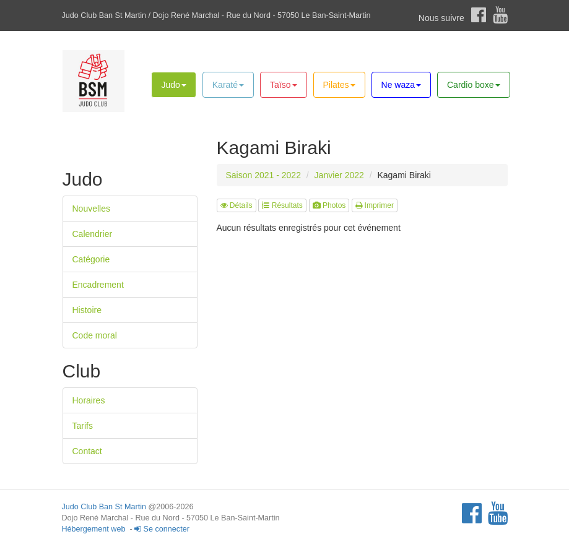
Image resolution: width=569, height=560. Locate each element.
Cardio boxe (473, 85)
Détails (236, 205)
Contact (87, 451)
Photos (329, 205)
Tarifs (82, 426)
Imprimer (374, 205)
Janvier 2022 (339, 175)
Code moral (94, 335)
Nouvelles (91, 208)
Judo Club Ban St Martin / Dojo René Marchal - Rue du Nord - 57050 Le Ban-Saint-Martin (216, 15)
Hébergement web (94, 529)
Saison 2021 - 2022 (263, 175)
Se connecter (161, 529)
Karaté (228, 85)
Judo (173, 85)
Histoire (87, 310)
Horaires (88, 400)
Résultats (282, 205)
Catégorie (91, 259)
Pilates (339, 85)
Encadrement (98, 285)
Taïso (283, 85)
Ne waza (401, 85)
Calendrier (92, 234)
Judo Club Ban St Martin (104, 506)
